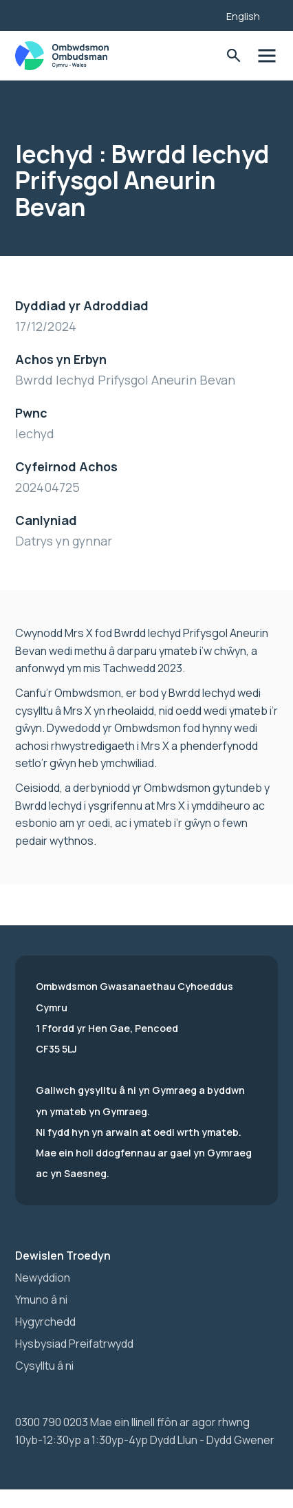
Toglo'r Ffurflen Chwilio (233, 56)
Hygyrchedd (45, 1321)
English (243, 16)
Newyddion (42, 1277)
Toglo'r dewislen (266, 56)
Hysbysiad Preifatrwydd (74, 1343)
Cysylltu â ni (44, 1365)
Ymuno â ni (41, 1299)
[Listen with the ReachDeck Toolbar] (194, 14)
